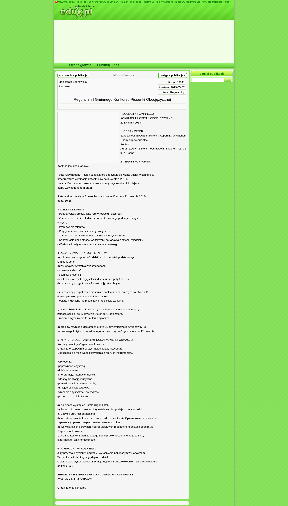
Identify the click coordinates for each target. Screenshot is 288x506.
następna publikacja (172, 75)
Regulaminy (177, 92)
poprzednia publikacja (73, 75)
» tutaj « (227, 2)
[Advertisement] (88, 137)
